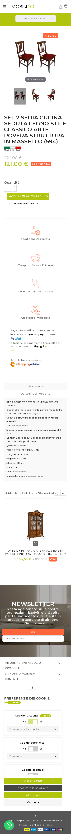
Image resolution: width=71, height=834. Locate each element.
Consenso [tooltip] (14, 702)
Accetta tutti (33, 780)
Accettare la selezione (33, 787)
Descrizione (35, 386)
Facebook (32, 687)
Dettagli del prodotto (36, 393)
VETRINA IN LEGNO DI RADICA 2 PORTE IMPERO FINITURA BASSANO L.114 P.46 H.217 (35, 553)
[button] (33, 729)
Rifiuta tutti (33, 795)
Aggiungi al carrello (28, 196)
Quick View (35, 543)
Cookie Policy (44, 825)
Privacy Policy (27, 825)
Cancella (33, 802)
